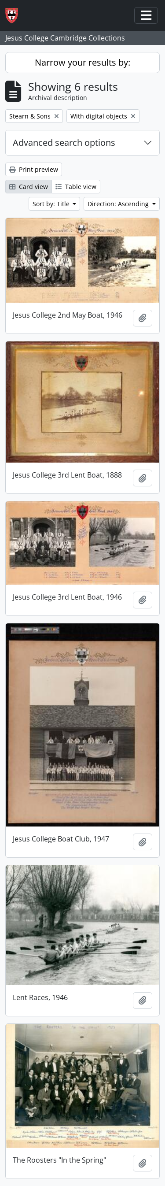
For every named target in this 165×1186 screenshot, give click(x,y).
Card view (28, 186)
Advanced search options (64, 142)
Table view (75, 186)
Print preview (33, 169)
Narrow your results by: (82, 62)
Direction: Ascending (119, 204)
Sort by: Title (52, 204)
